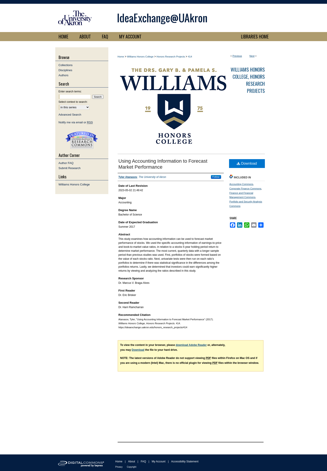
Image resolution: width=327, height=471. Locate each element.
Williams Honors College (140, 56)
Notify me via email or (76, 122)
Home (121, 56)
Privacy (119, 467)
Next (251, 56)
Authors (64, 75)
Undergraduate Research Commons (82, 140)
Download (247, 163)
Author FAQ (66, 163)
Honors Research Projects (171, 56)
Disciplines (65, 70)
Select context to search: (73, 101)
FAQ (143, 461)
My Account (158, 461)
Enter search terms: (70, 91)
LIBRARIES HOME (255, 36)
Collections (66, 65)
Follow (216, 176)
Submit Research (70, 168)
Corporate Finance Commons (245, 188)
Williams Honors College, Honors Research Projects (248, 80)
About (131, 461)
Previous (237, 56)
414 (190, 56)
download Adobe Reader (191, 345)
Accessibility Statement (184, 461)
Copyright (131, 467)
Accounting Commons (241, 184)
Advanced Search (70, 114)
